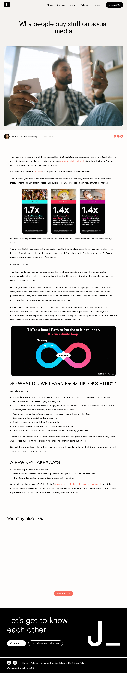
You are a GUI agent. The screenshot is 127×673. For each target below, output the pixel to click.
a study (38, 171)
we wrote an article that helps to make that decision (78, 484)
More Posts (63, 593)
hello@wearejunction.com (46, 643)
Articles (34, 663)
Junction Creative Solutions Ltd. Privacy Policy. (63, 663)
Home (25, 663)
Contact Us (114, 5)
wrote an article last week (72, 161)
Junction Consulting (7, 4)
